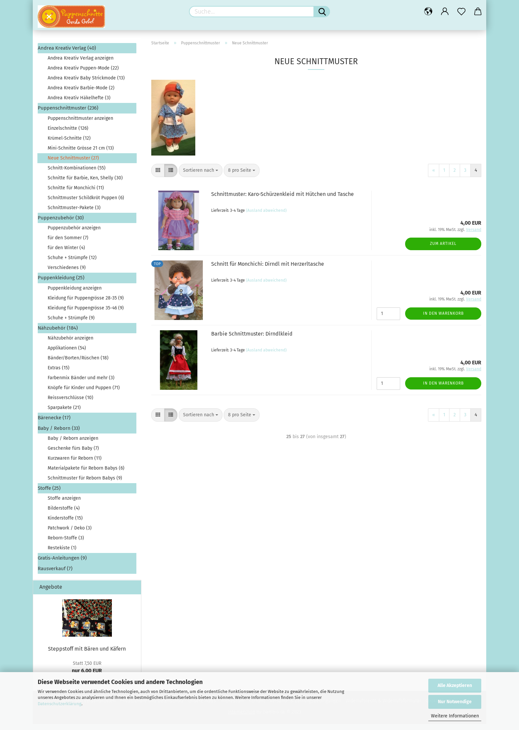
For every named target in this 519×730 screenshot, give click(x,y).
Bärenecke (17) (54, 424)
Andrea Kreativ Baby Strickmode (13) (86, 84)
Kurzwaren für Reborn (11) (75, 464)
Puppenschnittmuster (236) (68, 114)
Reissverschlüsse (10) (70, 403)
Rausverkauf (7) (55, 574)
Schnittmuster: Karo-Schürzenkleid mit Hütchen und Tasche (282, 200)
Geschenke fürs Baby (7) (73, 454)
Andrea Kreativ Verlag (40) (67, 54)
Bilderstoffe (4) (64, 514)
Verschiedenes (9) (67, 273)
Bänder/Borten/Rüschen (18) (78, 364)
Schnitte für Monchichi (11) (76, 194)
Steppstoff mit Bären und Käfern (87, 655)
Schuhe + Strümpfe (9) (71, 324)
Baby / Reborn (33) (59, 434)
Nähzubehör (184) (58, 334)
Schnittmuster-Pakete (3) (74, 213)
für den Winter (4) (66, 253)
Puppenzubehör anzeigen (74, 234)
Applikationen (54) (67, 354)
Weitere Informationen (455, 716)
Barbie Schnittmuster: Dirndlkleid (252, 340)
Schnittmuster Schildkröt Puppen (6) (86, 203)
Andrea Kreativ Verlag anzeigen (81, 64)
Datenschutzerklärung (59, 703)
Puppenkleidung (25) (61, 284)
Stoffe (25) (49, 494)
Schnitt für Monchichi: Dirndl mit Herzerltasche (267, 270)
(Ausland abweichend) (266, 216)
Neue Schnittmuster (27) (73, 164)
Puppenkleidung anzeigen (75, 294)
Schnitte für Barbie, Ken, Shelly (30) (85, 184)
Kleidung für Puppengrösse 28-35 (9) (86, 304)
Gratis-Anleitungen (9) (62, 564)
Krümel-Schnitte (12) (69, 144)
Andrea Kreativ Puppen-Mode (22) (83, 74)
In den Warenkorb (443, 319)
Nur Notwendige (455, 702)
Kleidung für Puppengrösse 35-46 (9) (86, 314)
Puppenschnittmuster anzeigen (80, 124)
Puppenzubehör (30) (61, 224)
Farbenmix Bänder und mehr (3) (81, 384)
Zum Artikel (443, 249)
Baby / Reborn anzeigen (73, 444)
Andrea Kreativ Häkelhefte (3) (79, 104)
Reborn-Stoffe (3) (66, 544)
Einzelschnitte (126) (68, 134)
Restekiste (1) (62, 554)
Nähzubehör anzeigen (70, 344)
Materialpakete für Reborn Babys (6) (86, 474)
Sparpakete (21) (64, 413)
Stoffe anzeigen (64, 504)
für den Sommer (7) (68, 244)
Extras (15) (59, 374)
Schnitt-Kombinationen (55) (77, 174)
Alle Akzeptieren (455, 685)
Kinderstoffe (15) (65, 524)
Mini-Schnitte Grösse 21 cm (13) (81, 154)
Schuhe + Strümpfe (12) (72, 263)
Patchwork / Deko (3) (70, 534)
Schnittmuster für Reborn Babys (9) (85, 484)
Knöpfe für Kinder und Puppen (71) (84, 393)
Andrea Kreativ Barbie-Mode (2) (81, 94)
